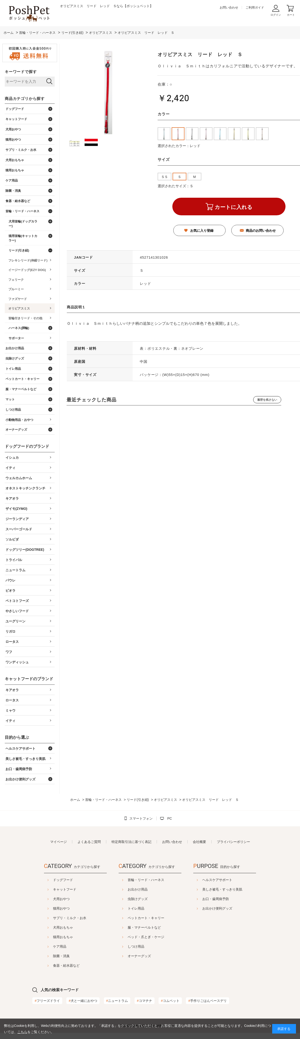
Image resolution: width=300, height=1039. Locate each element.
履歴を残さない (267, 399)
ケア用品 (59, 946)
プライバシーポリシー (233, 841)
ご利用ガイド (255, 7)
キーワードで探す (21, 72)
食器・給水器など (66, 965)
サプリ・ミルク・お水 (69, 918)
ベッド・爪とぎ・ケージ (146, 937)
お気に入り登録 (201, 230)
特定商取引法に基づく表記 (131, 841)
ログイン (276, 14)
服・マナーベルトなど (144, 927)
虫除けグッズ (138, 899)
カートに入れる (233, 207)
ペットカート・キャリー (146, 918)
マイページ (58, 841)
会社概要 (199, 841)
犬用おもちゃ (63, 927)
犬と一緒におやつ (83, 1001)
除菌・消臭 (61, 956)
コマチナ (144, 1001)
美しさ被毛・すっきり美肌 (222, 889)
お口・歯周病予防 (215, 899)
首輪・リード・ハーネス (146, 880)
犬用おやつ (61, 899)
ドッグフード (63, 880)
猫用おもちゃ (63, 937)
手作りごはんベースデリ (207, 1001)
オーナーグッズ (139, 956)
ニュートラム (117, 1001)
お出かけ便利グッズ (217, 908)
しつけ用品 (136, 946)
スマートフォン (141, 818)
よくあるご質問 (89, 841)
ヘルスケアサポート (217, 880)
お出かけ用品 (138, 889)
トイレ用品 (136, 908)
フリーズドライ (47, 1001)
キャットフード (64, 889)
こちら (22, 1032)
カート (291, 14)
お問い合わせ (229, 7)
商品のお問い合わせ (261, 230)
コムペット (170, 1001)
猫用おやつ (61, 908)
